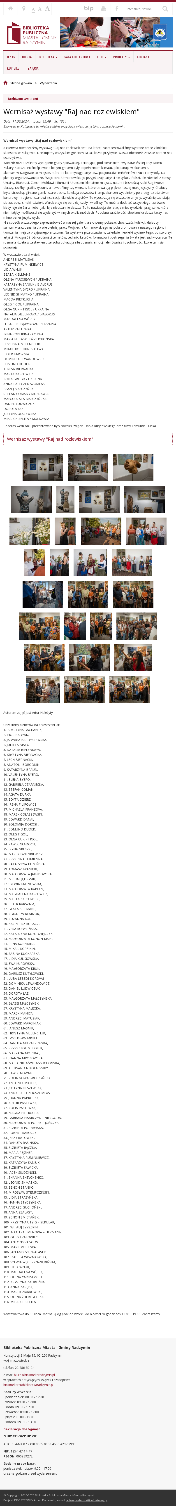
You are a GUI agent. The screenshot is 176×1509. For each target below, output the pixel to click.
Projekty (121, 56)
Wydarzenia (48, 83)
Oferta (27, 56)
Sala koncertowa (77, 56)
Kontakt (143, 56)
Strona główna (21, 83)
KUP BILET (14, 68)
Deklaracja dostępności (22, 1429)
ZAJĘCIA (33, 68)
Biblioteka (48, 56)
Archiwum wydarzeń (23, 98)
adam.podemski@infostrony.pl (86, 1500)
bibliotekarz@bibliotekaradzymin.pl (28, 1385)
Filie (101, 56)
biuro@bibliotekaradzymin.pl (34, 1375)
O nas (11, 56)
